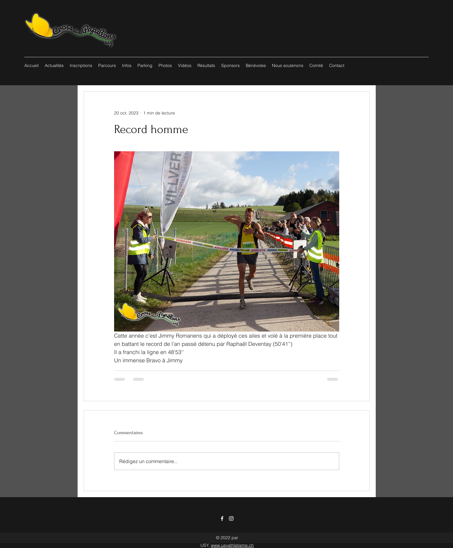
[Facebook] (222, 518)
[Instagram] (231, 518)
